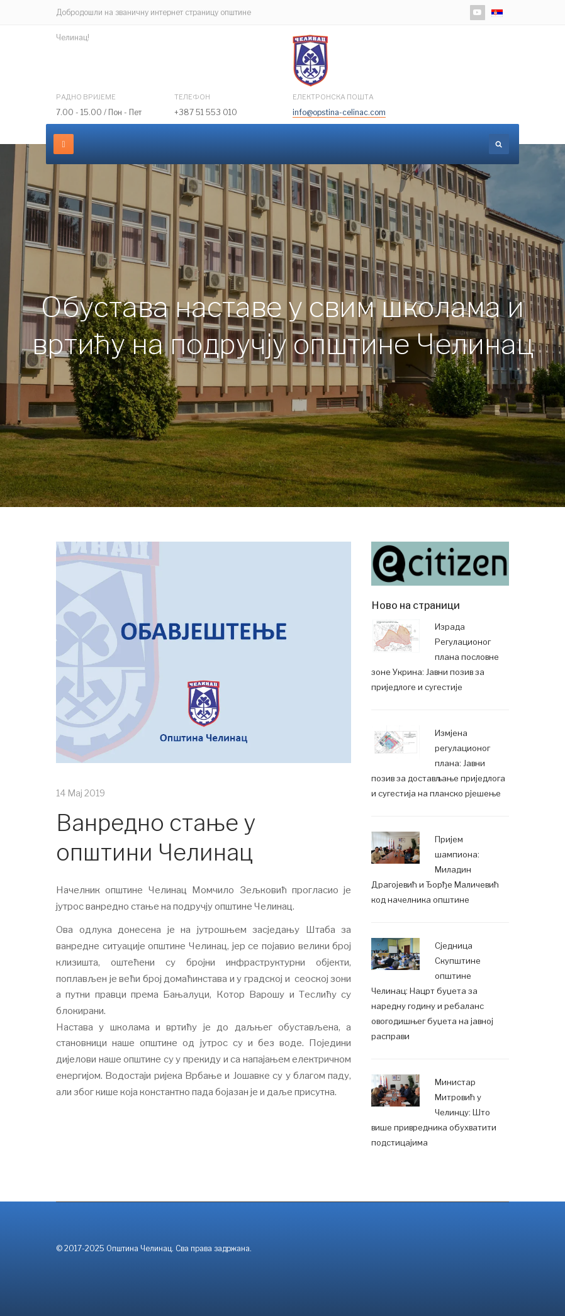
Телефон (192, 96)
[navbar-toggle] (63, 144)
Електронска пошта (333, 96)
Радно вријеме (86, 96)
